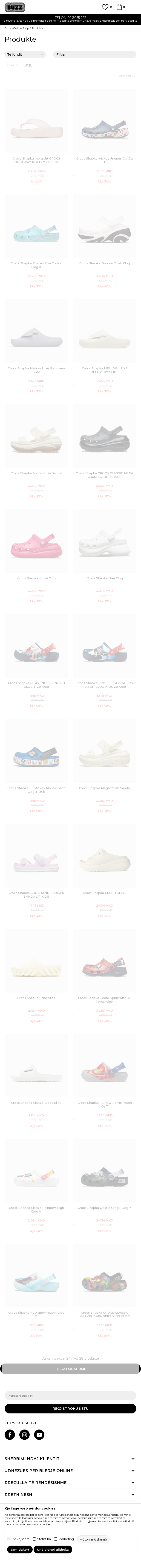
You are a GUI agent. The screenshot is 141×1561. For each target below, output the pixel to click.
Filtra (94, 54)
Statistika (44, 1539)
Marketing (66, 1539)
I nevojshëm (20, 1539)
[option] (70, 19)
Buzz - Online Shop (17, 28)
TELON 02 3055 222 (70, 18)
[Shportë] (119, 9)
